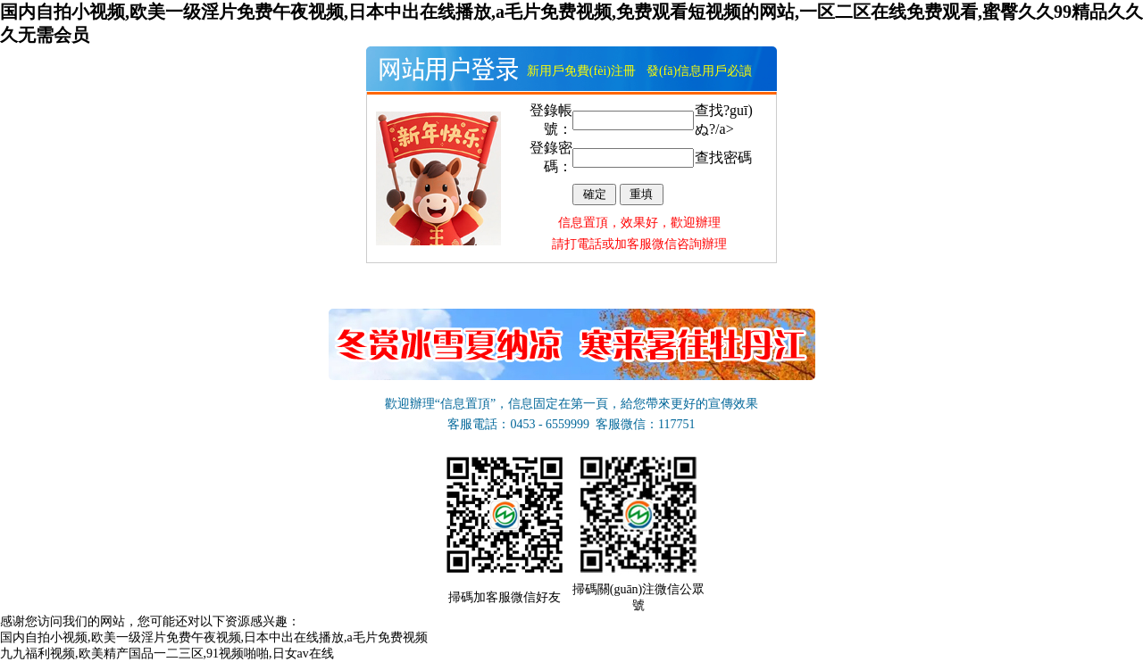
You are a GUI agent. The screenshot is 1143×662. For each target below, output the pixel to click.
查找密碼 (723, 157)
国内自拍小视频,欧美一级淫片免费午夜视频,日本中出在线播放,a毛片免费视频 (214, 637)
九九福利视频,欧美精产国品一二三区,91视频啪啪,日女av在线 (167, 653)
